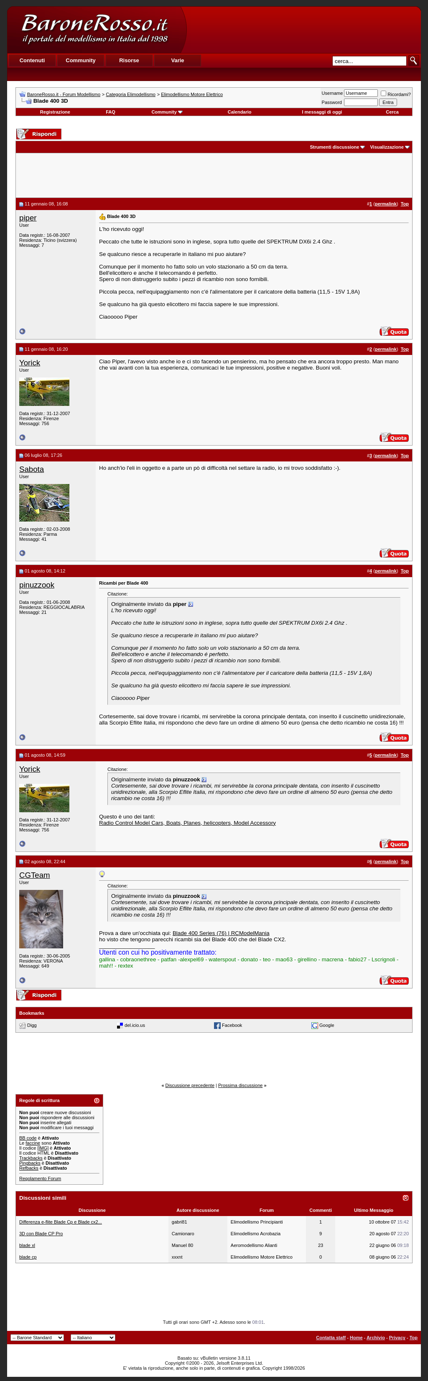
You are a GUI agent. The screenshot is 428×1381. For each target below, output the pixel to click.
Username (332, 93)
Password (332, 102)
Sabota (31, 469)
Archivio (376, 1337)
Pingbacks (30, 1163)
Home (356, 1337)
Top (414, 1337)
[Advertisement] (303, 29)
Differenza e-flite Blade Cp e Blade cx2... (60, 1221)
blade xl (27, 1245)
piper (28, 217)
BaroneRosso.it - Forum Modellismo (63, 94)
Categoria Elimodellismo (130, 94)
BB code (28, 1137)
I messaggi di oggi (322, 111)
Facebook (232, 1025)
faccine (32, 1142)
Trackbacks (31, 1158)
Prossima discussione (240, 1085)
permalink (386, 203)
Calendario (240, 111)
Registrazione (55, 111)
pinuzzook (36, 584)
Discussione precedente (190, 1085)
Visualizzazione (387, 147)
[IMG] (42, 1147)
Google (326, 1025)
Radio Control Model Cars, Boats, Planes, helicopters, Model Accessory (187, 823)
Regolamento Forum (40, 1178)
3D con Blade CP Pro (41, 1233)
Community (167, 111)
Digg (32, 1025)
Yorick (29, 362)
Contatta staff (331, 1337)
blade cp (28, 1256)
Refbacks (28, 1168)
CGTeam (34, 875)
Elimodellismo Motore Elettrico (192, 94)
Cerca (392, 111)
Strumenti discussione (334, 147)
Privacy (397, 1337)
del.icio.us (135, 1025)
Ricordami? (396, 94)
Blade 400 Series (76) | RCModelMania (221, 933)
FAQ (110, 111)
